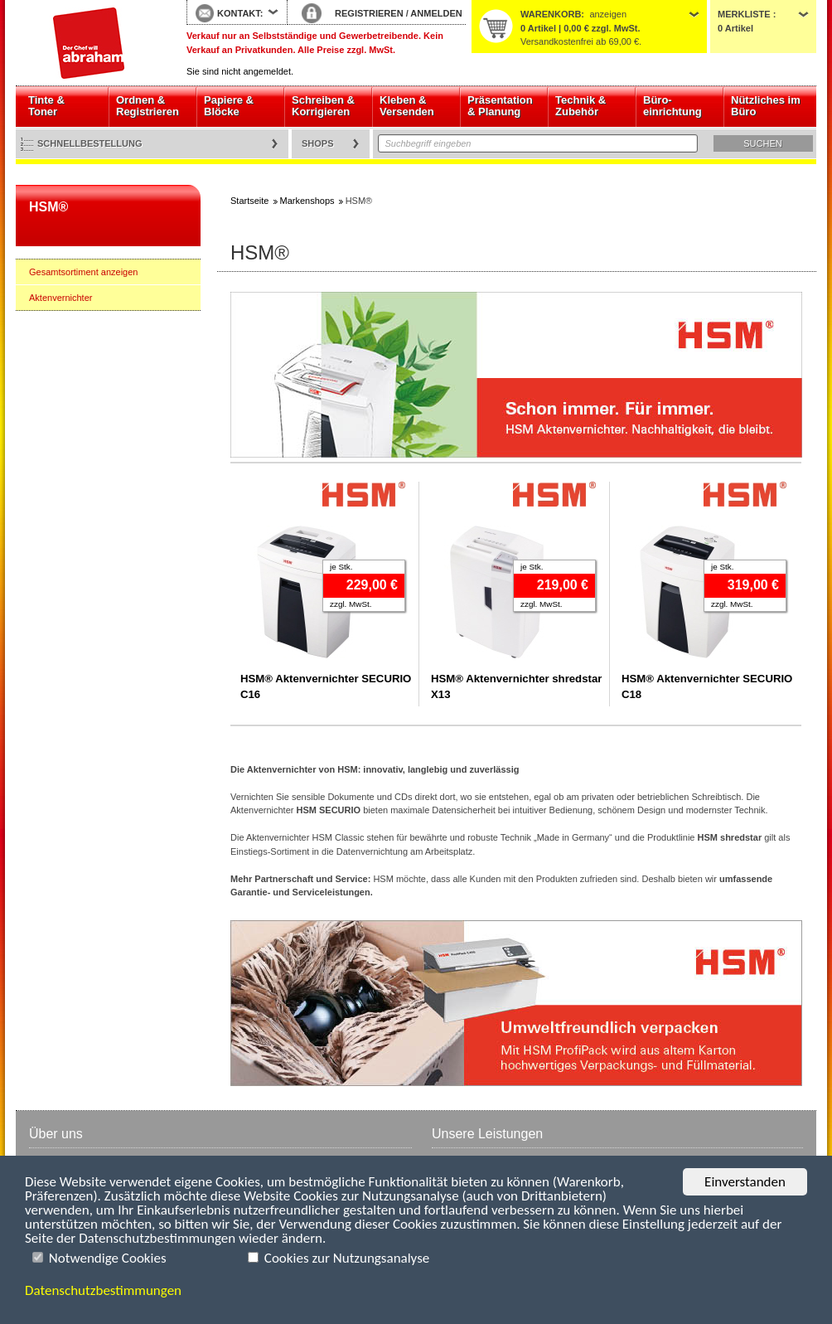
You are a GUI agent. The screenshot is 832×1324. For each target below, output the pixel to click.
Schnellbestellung (90, 143)
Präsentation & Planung (500, 106)
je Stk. (341, 566)
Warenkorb (550, 14)
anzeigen (607, 14)
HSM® (48, 207)
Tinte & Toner (46, 106)
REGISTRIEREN (369, 13)
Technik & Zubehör (580, 106)
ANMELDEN (436, 13)
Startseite (89, 43)
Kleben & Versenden (407, 106)
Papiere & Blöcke (229, 106)
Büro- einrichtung (672, 106)
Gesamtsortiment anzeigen (83, 272)
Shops (318, 143)
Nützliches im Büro (766, 106)
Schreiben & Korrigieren (323, 106)
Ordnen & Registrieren (147, 106)
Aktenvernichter (60, 298)
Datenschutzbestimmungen (103, 1290)
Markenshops (307, 201)
